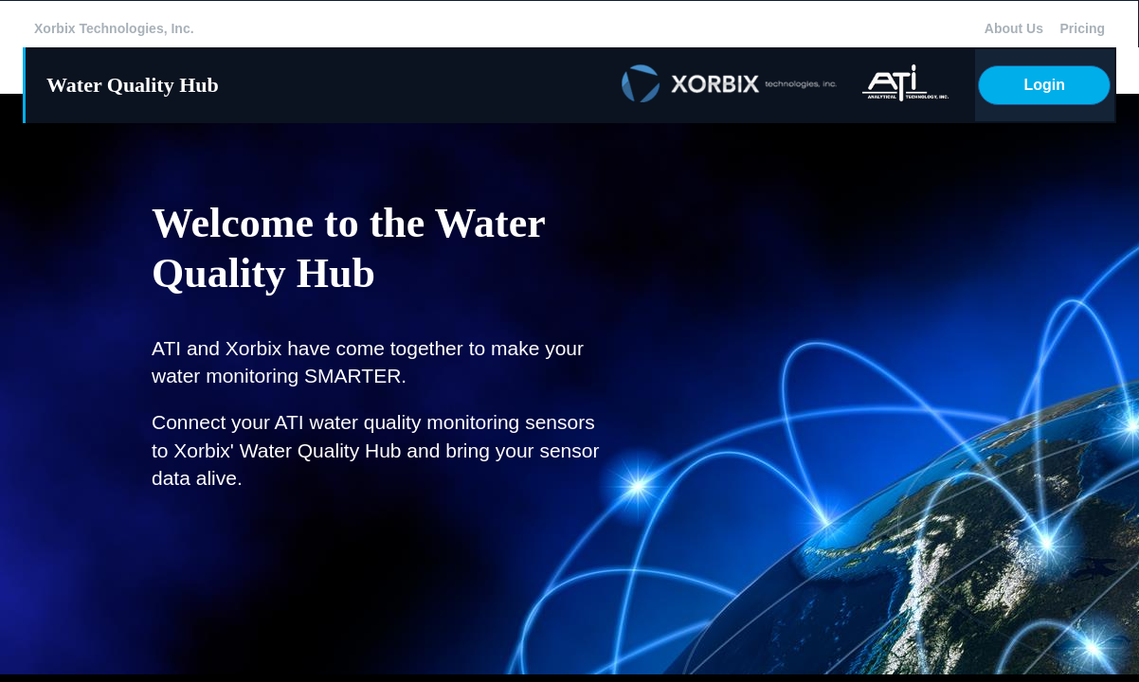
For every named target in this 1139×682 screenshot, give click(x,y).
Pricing (1082, 28)
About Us (1014, 28)
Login (1044, 85)
